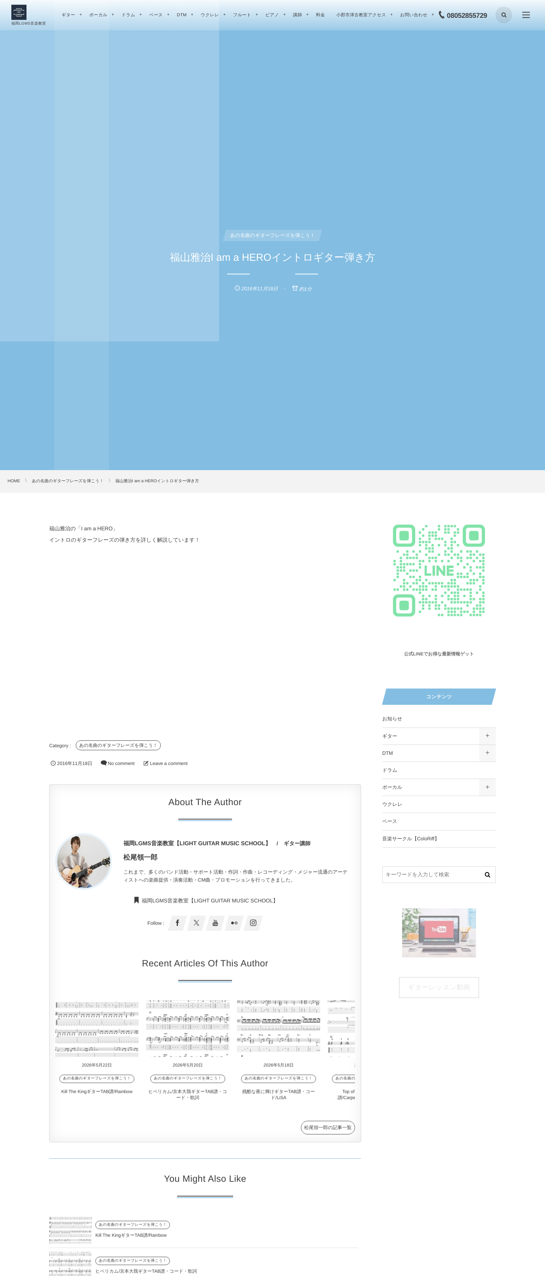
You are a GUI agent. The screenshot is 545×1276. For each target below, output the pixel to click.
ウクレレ (392, 804)
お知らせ (392, 718)
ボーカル (392, 787)
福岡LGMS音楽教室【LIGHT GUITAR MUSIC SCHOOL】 (210, 906)
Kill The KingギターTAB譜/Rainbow (96, 1093)
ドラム (389, 770)
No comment (121, 763)
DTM (387, 753)
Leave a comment (168, 763)
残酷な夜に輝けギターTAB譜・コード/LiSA (139, 1272)
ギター (389, 736)
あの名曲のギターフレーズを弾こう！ (118, 745)
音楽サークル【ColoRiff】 (410, 838)
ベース (389, 821)
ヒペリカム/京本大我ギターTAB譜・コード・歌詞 (302, 1236)
